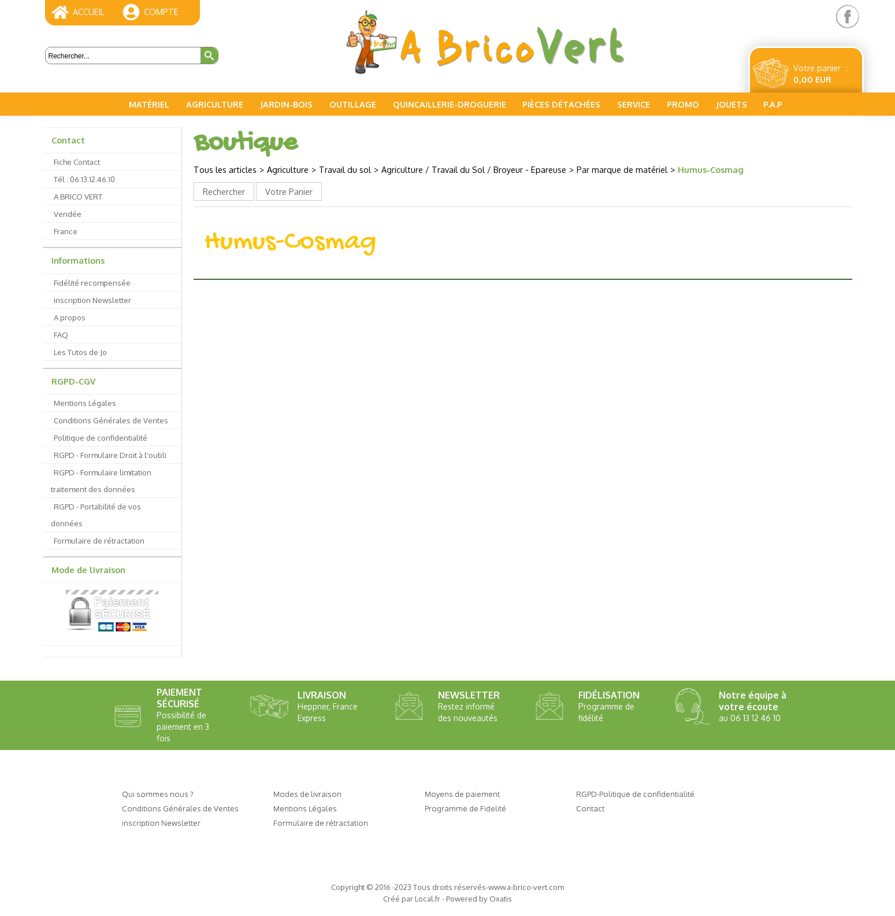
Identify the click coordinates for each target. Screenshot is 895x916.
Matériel (149, 104)
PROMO (683, 104)
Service (633, 104)
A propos (70, 317)
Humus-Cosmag (711, 169)
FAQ (61, 334)
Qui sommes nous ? (158, 794)
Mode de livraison (88, 569)
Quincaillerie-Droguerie (449, 104)
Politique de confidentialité (100, 437)
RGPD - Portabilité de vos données (96, 514)
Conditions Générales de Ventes (111, 420)
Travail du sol (345, 169)
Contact (68, 140)
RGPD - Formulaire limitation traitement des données (101, 480)
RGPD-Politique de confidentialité (635, 794)
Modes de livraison (307, 794)
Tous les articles (225, 169)
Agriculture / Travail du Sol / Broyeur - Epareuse (473, 169)
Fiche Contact (77, 162)
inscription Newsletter (92, 300)
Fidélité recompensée (92, 282)
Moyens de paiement (462, 794)
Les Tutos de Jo (80, 352)
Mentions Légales (85, 403)
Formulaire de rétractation (99, 540)
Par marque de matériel (622, 169)
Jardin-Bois (286, 104)
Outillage (352, 104)
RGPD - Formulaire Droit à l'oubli (110, 455)
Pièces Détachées (561, 104)
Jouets (731, 104)
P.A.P (772, 104)
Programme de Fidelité (465, 808)
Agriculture (214, 104)
